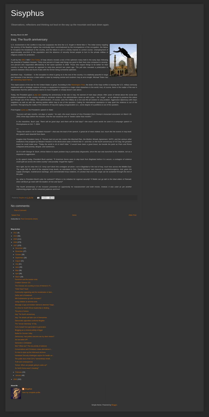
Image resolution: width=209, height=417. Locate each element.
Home (74, 215)
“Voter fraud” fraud (21, 289)
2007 (15, 245)
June (17, 267)
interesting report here (22, 80)
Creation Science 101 (23, 283)
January (18, 375)
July (17, 264)
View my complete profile (31, 392)
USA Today (36, 60)
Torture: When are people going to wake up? (31, 365)
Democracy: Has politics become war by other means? (34, 336)
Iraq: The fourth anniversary (25, 314)
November (19, 251)
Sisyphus (27, 13)
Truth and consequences (24, 362)
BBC (23, 60)
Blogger (114, 405)
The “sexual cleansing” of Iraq (25, 324)
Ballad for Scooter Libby (23, 333)
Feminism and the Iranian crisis (26, 279)
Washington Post (78, 85)
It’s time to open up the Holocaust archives (30, 352)
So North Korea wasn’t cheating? (27, 368)
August (18, 261)
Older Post (132, 215)
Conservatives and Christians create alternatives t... (33, 349)
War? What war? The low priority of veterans (31, 346)
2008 (15, 242)
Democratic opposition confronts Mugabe (30, 321)
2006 (15, 379)
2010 (15, 236)
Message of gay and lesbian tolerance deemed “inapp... (35, 305)
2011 (15, 233)
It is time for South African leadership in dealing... (32, 308)
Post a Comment (20, 210)
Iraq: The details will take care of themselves (31, 318)
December (19, 248)
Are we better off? (21, 340)
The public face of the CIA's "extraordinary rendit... (33, 359)
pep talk (38, 95)
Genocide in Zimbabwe (23, 343)
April (17, 273)
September (19, 258)
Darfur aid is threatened (23, 295)
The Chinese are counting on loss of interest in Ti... (33, 286)
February (18, 372)
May (17, 270)
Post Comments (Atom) (29, 219)
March (17, 277)
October (18, 255)
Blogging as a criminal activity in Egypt (29, 330)
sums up (24, 110)
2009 (15, 239)
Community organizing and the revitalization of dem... (34, 292)
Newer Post (16, 215)
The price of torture (22, 311)
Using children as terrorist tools (26, 302)
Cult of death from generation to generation (30, 327)
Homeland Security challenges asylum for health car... (34, 355)
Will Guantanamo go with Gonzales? (28, 298)
